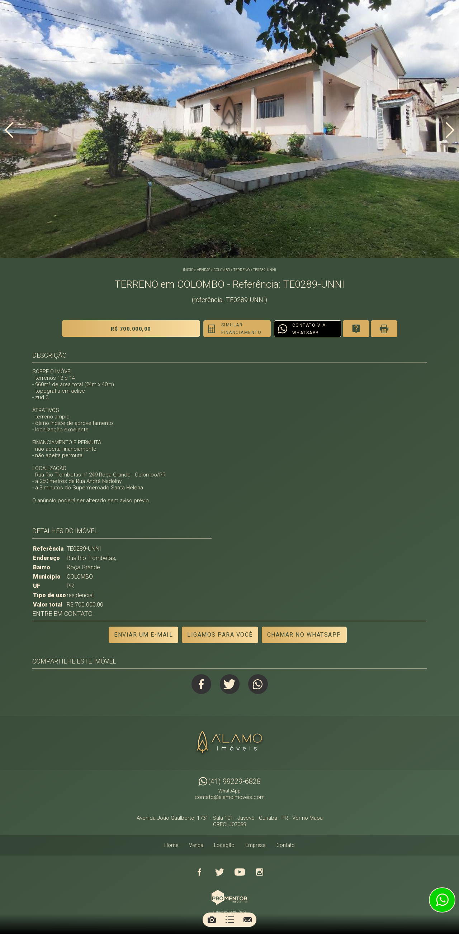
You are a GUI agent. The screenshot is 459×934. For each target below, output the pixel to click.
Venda (196, 845)
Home (171, 845)
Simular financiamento (241, 328)
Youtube (239, 872)
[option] (229, 129)
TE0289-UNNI (264, 270)
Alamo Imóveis (229, 743)
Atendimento (442, 900)
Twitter (230, 684)
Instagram (259, 872)
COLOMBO (222, 270)
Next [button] (450, 130)
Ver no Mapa (307, 818)
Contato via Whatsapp (309, 329)
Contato (285, 845)
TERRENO (241, 270)
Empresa (255, 845)
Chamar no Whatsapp (304, 634)
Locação (224, 845)
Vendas (203, 270)
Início (188, 270)
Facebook (201, 684)
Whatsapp (258, 684)
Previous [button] (9, 130)
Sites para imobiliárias (229, 911)
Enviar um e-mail (143, 634)
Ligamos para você (220, 634)
